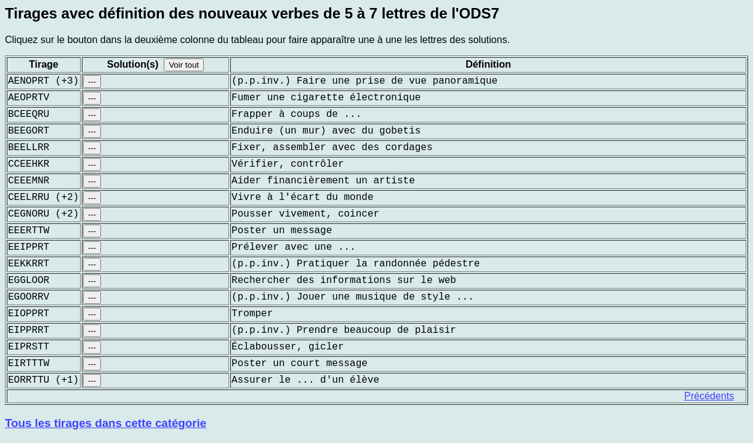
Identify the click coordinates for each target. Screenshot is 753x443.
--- (92, 81)
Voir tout (184, 65)
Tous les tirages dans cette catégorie (105, 423)
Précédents (709, 396)
